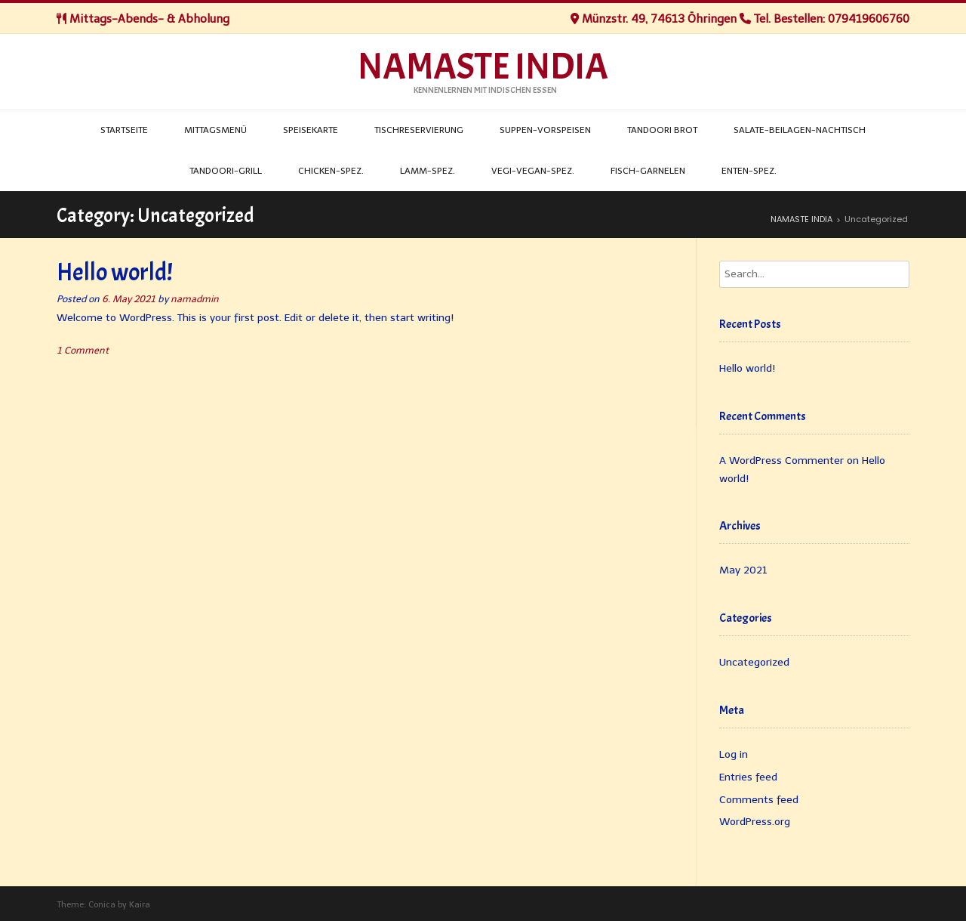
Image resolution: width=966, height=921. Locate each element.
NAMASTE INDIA (483, 67)
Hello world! (115, 272)
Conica (101, 905)
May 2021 (743, 570)
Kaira (139, 905)
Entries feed (748, 777)
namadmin (195, 298)
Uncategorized (754, 662)
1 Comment (83, 350)
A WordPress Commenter (781, 460)
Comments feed (758, 799)
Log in (733, 754)
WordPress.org (754, 821)
